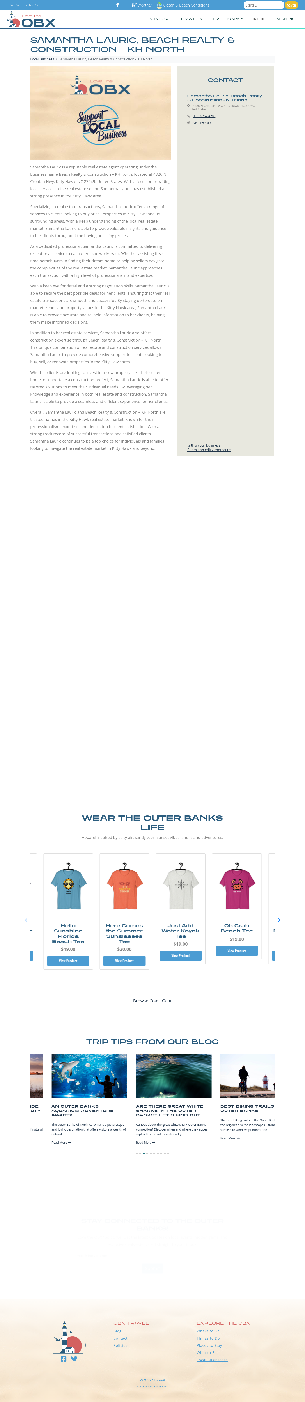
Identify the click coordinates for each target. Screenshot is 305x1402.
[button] (279, 920)
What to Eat (207, 1352)
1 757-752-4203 (204, 116)
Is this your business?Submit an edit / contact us (209, 447)
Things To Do (191, 18)
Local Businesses (212, 1360)
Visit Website (202, 123)
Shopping (285, 18)
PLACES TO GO (157, 18)
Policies (120, 1345)
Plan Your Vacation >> (24, 5)
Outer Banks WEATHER (152, 1282)
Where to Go (208, 1331)
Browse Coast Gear (152, 1001)
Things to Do (208, 1338)
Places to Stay (209, 1345)
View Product (68, 961)
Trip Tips (259, 18)
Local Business (42, 59)
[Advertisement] (152, 514)
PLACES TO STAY (226, 18)
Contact (120, 1338)
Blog (117, 1331)
